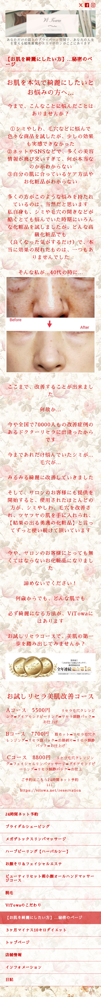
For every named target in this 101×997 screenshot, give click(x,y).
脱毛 (11, 893)
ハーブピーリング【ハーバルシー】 (37, 851)
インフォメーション (23, 967)
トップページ (17, 942)
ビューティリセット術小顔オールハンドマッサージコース (49, 878)
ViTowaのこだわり (23, 905)
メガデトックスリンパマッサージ (35, 839)
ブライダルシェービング (27, 827)
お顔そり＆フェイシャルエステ (33, 864)
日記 (9, 980)
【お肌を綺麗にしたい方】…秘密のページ (43, 918)
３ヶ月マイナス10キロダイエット (36, 930)
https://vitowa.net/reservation (50, 790)
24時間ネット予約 (21, 814)
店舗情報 (13, 955)
